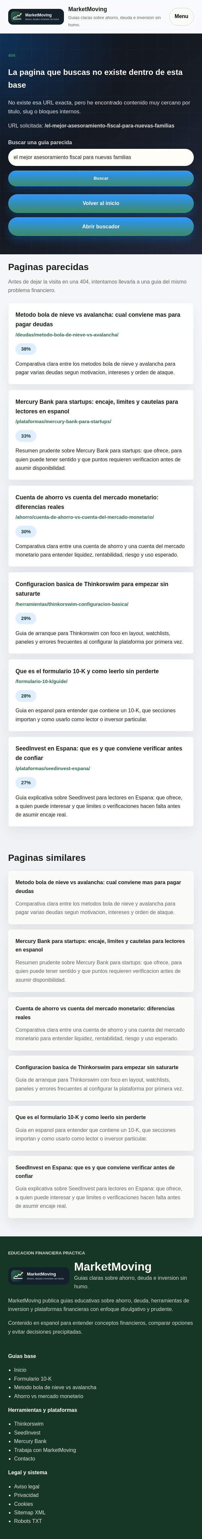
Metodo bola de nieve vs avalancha (55, 1387)
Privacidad (26, 1495)
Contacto (24, 1458)
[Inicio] (85, 16)
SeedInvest (27, 1433)
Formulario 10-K (33, 1379)
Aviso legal (26, 1486)
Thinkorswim (29, 1424)
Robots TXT (28, 1521)
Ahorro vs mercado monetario (48, 1396)
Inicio (20, 1370)
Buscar (100, 178)
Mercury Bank (30, 1441)
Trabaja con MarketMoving (45, 1450)
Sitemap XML (30, 1512)
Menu (182, 16)
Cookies (23, 1504)
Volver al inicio (101, 203)
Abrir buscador (101, 226)
